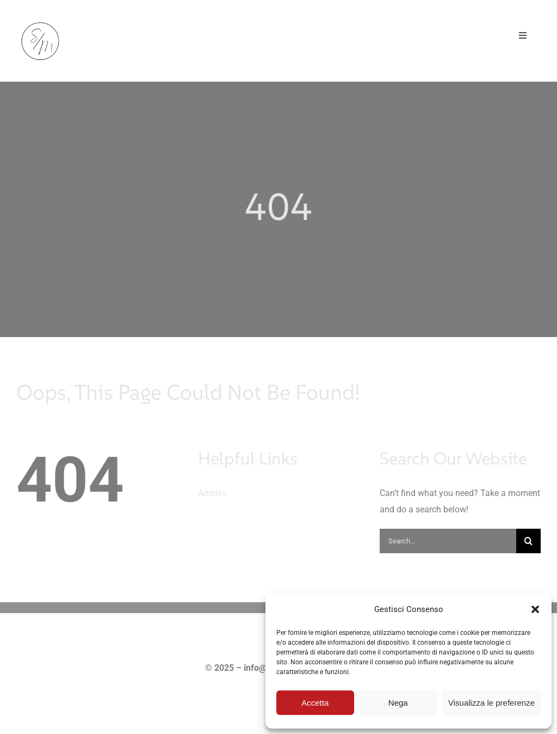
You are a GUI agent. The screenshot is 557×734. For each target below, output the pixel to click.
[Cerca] (528, 541)
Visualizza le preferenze (491, 702)
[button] (535, 609)
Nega (398, 702)
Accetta (315, 702)
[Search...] (448, 541)
